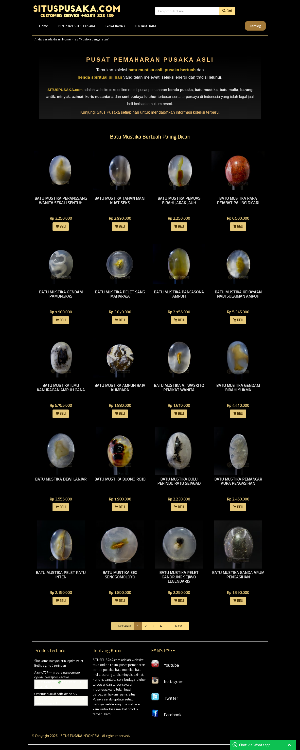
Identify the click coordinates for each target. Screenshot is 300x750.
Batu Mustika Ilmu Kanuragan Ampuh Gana (61, 387)
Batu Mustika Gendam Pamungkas (61, 294)
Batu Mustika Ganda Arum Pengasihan (238, 575)
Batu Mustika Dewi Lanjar (61, 479)
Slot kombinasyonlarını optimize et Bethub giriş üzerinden (58, 663)
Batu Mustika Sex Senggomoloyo (120, 575)
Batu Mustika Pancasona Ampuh (179, 294)
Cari (227, 10)
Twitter (164, 698)
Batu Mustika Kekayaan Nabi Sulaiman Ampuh (238, 294)
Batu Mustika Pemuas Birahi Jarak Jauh (179, 200)
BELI (61, 226)
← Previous (122, 625)
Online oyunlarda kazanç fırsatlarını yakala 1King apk (59, 701)
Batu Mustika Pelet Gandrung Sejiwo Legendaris (178, 577)
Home (43, 25)
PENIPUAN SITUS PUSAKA (76, 25)
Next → (180, 625)
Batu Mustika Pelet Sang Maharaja (120, 294)
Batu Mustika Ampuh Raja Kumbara (119, 387)
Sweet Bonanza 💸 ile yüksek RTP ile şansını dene (60, 684)
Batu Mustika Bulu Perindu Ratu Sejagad (179, 481)
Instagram (167, 681)
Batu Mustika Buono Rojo (119, 479)
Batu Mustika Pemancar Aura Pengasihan (238, 481)
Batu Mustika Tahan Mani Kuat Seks (119, 200)
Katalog (255, 25)
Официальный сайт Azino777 (55, 693)
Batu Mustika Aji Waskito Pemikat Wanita (179, 387)
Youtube (165, 665)
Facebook (166, 714)
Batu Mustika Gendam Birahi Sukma (238, 387)
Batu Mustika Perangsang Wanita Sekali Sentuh (61, 200)
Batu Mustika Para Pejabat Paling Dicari (238, 200)
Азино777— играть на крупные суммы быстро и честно (57, 674)
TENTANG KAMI (146, 25)
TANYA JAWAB (115, 25)
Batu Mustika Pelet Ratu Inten (61, 575)
